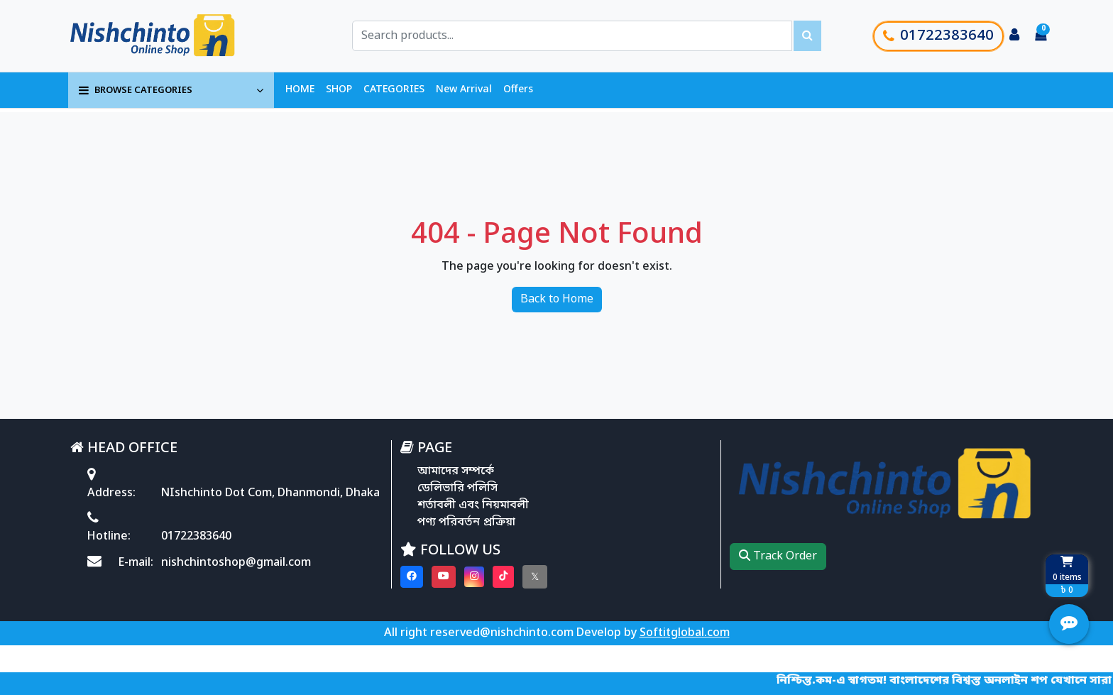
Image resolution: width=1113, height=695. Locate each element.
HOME (299, 90)
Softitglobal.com (685, 633)
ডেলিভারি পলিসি (457, 488)
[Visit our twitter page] (534, 577)
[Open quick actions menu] (1069, 624)
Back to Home (556, 299)
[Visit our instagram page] (474, 577)
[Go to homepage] (168, 36)
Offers (518, 90)
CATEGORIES (393, 90)
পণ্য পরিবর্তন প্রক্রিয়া (466, 522)
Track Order (778, 556)
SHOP (339, 90)
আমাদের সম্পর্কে (455, 471)
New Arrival (464, 90)
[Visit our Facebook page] (411, 577)
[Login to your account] (1014, 36)
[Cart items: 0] (1040, 36)
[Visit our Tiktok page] (503, 577)
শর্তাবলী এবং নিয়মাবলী (473, 505)
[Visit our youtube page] (444, 577)
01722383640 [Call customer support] (938, 36)
